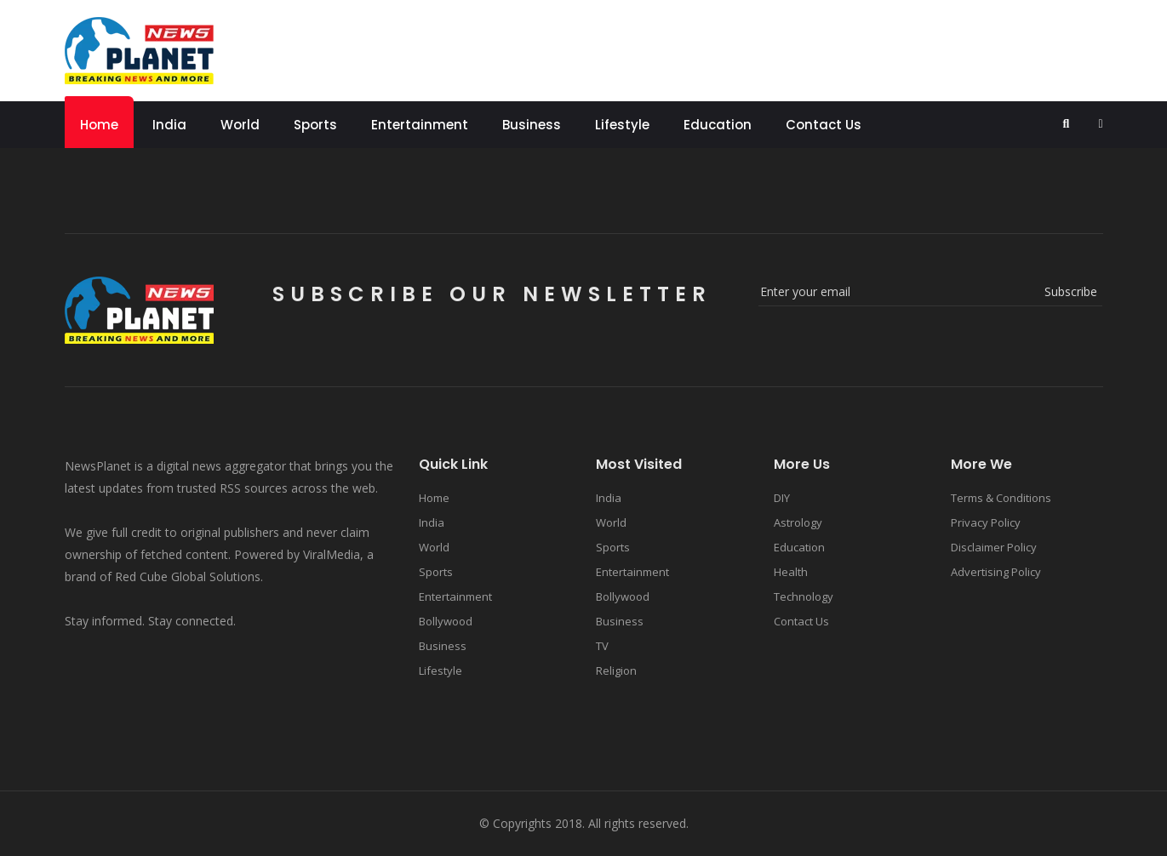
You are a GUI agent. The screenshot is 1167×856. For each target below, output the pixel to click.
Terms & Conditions (1001, 497)
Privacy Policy (986, 522)
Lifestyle (622, 125)
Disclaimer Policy (994, 547)
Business (531, 125)
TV (602, 645)
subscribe (1070, 291)
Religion (616, 670)
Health (791, 571)
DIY (782, 497)
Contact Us (823, 125)
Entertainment (419, 125)
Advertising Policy (996, 571)
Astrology (798, 522)
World (240, 125)
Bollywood (445, 621)
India (169, 125)
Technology (803, 596)
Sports (315, 125)
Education (718, 125)
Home (99, 125)
